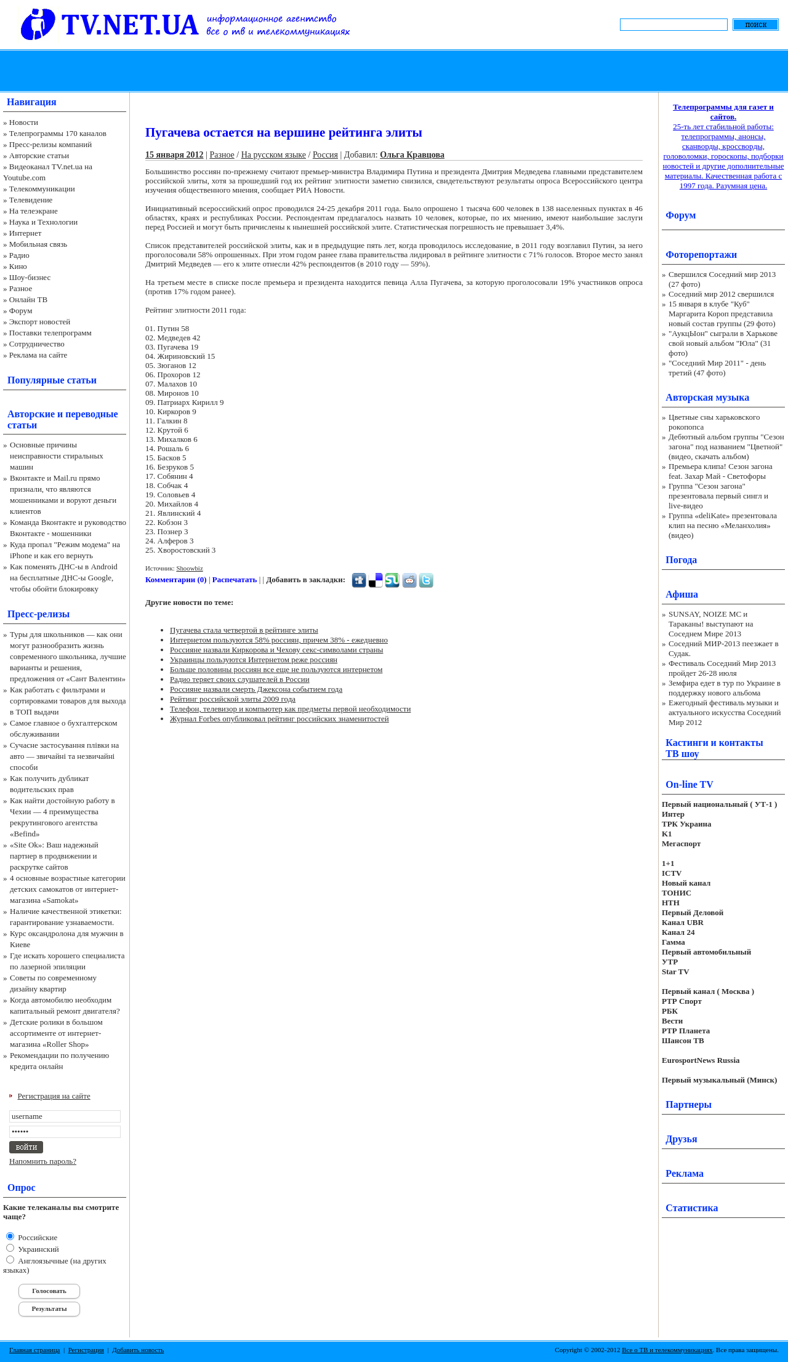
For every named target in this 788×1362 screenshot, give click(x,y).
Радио (19, 255)
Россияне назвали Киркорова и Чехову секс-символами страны (276, 649)
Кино (18, 266)
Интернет (25, 233)
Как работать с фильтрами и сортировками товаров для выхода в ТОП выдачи (68, 700)
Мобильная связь (38, 244)
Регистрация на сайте (54, 1095)
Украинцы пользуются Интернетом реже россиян (253, 659)
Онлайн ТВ (28, 299)
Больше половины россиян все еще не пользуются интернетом (276, 669)
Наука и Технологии (43, 221)
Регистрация (86, 1349)
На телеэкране (33, 210)
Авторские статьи (39, 155)
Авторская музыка (707, 397)
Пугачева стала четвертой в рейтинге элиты (244, 630)
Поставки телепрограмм (50, 332)
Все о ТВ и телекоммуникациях (667, 1349)
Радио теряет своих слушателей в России (240, 679)
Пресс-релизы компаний (50, 144)
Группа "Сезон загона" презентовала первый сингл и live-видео (718, 495)
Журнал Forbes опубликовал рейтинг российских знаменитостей (279, 718)
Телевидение (31, 199)
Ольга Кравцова (412, 154)
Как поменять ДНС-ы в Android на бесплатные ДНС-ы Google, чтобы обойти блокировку (64, 577)
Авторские (31, 414)
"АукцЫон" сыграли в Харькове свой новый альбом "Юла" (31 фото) (723, 343)
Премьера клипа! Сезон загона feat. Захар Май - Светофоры (721, 471)
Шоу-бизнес (29, 277)
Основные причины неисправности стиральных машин (56, 455)
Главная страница (34, 1349)
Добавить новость (138, 1349)
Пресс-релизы (38, 614)
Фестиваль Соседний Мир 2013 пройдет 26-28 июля (722, 668)
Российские (36, 1237)
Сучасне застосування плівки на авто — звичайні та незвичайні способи (64, 756)
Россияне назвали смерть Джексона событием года (256, 689)
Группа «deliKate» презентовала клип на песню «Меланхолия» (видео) (723, 525)
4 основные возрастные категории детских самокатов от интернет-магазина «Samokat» (68, 889)
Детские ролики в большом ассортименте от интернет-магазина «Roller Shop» (56, 1033)
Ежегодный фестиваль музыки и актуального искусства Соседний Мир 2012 (725, 712)
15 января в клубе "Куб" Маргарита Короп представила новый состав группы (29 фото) (722, 313)
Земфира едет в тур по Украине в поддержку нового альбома (725, 687)
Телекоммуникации (42, 188)
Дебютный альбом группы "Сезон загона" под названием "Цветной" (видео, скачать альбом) (726, 446)
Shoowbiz (189, 568)
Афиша (681, 594)
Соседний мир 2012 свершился (721, 293)
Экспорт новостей (40, 321)
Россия (325, 154)
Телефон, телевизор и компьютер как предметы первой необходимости (290, 708)
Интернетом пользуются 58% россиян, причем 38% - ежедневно (279, 639)
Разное (21, 288)
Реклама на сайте (38, 354)
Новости (23, 122)
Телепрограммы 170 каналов (58, 133)
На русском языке (273, 154)
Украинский (37, 1249)
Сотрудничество (37, 343)
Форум (21, 310)
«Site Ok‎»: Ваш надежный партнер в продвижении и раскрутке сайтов (54, 855)
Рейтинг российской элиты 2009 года (233, 698)
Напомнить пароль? (42, 1161)
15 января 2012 (174, 154)
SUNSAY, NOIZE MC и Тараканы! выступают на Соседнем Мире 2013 (711, 623)
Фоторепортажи (701, 254)
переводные (91, 414)
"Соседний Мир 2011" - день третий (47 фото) (717, 367)
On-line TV (689, 784)
